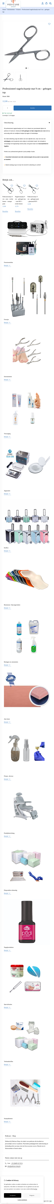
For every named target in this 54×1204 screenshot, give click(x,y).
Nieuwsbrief (32, 1144)
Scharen (18, 9)
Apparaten (7, 442)
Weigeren (31, 1195)
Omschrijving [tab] (27, 123)
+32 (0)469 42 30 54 (16, 1115)
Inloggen (31, 1134)
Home (4, 9)
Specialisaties (8, 956)
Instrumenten (11, 9)
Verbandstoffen (8, 1013)
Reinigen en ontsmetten (11, 614)
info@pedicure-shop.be (13, 1118)
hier (36, 1189)
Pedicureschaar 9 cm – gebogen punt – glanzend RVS (33, 151)
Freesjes (6, 271)
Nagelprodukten (9, 899)
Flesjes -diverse (8, 728)
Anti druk (7, 671)
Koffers (6, 500)
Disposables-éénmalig (10, 842)
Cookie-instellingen (22, 1200)
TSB (50, 1153)
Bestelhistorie (32, 1137)
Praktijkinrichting (9, 785)
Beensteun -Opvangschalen (12, 557)
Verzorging (7, 385)
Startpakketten (8, 1070)
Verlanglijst (32, 1141)
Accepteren (12, 1195)
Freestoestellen (8, 214)
